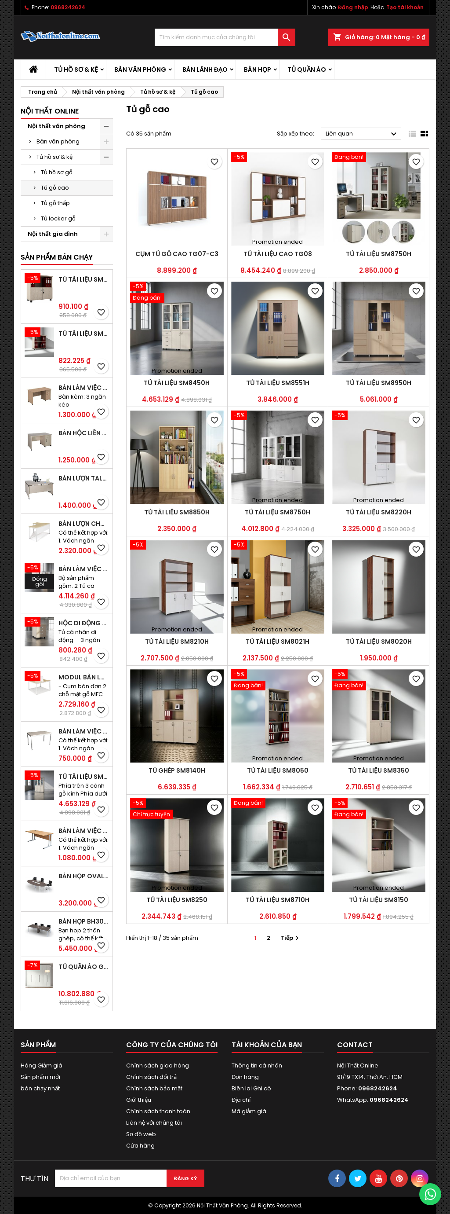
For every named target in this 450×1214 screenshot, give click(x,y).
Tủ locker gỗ (58, 218)
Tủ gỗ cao (55, 187)
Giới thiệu (138, 1100)
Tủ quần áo (306, 69)
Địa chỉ (241, 1100)
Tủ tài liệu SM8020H (379, 641)
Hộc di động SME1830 (83, 623)
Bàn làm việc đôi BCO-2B (83, 568)
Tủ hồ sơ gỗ (57, 172)
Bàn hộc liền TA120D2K (83, 432)
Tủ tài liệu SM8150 (378, 899)
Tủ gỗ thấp (55, 203)
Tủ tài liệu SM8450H (83, 776)
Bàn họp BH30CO (83, 921)
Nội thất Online (50, 111)
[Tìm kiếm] (225, 37)
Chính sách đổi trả (151, 1077)
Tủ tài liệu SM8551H (277, 382)
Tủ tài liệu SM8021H (277, 641)
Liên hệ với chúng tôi (154, 1123)
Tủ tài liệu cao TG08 (277, 253)
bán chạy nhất (40, 1088)
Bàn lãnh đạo (205, 69)
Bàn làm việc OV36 (83, 830)
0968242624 (68, 7)
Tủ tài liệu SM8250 (176, 899)
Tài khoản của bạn (267, 1045)
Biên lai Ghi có (251, 1088)
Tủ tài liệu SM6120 (83, 279)
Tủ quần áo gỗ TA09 (83, 966)
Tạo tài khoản (405, 7)
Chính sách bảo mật (154, 1088)
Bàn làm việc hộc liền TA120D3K (83, 387)
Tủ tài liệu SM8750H (378, 253)
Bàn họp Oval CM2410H (83, 876)
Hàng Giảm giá (41, 1065)
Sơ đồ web (141, 1134)
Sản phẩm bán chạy (57, 257)
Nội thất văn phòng (56, 126)
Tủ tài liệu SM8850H (177, 512)
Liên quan (362, 134)
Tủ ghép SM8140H (177, 770)
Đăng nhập (353, 7)
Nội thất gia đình (53, 234)
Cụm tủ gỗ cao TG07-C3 (176, 253)
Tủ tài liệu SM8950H (378, 382)
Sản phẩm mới (40, 1077)
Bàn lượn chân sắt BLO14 (83, 523)
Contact (355, 1045)
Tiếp (290, 938)
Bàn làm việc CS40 (83, 731)
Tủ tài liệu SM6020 (83, 333)
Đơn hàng (245, 1077)
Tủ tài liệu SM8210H (177, 641)
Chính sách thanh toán (158, 1111)
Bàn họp (257, 69)
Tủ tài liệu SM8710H (277, 899)
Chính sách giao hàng (157, 1065)
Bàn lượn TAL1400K (83, 478)
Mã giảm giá (249, 1111)
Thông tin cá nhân (257, 1065)
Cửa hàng (140, 1145)
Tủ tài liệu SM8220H (378, 512)
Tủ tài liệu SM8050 (277, 770)
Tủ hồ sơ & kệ (76, 69)
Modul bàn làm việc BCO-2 (83, 677)
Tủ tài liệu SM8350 (378, 770)
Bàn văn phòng (140, 69)
